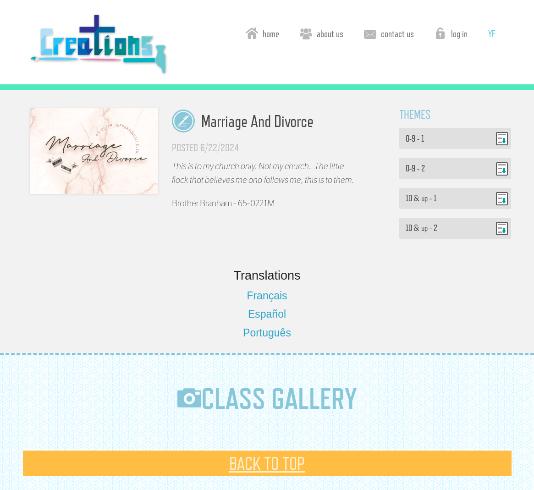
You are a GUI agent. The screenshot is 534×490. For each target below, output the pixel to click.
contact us (389, 33)
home (262, 33)
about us (321, 33)
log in (451, 33)
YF (491, 33)
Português (267, 333)
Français (267, 296)
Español (267, 314)
